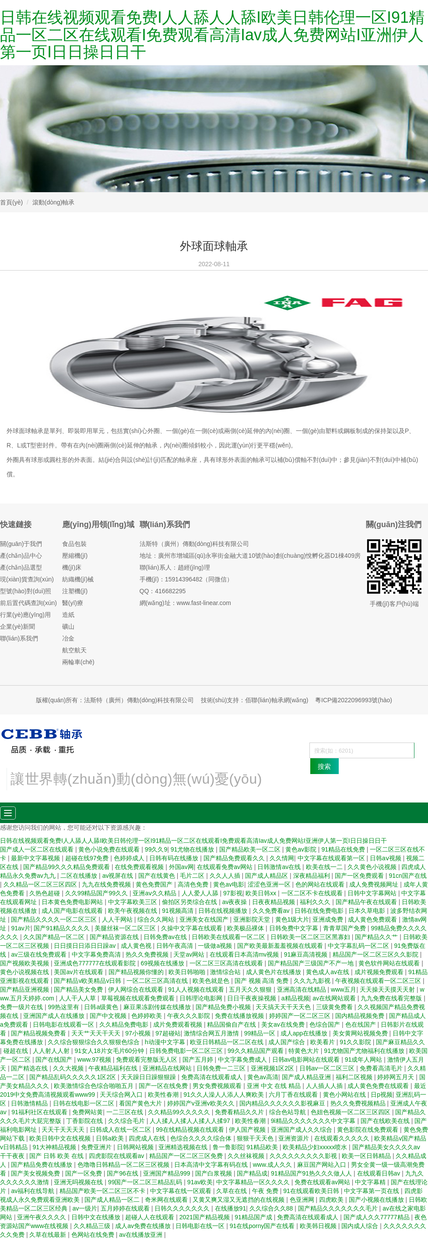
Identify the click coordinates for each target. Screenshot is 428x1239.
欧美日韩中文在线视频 (60, 1138)
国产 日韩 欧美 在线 (57, 1155)
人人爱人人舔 (201, 893)
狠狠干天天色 (256, 1138)
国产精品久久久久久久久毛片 (338, 1208)
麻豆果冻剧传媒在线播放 (158, 1006)
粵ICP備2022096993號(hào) (353, 700)
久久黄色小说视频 (372, 866)
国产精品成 (252, 1173)
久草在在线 (232, 1190)
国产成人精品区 (267, 875)
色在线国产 (361, 1024)
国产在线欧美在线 (386, 1120)
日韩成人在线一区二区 (121, 1129)
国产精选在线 (30, 1068)
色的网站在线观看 (320, 884)
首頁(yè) (11, 202)
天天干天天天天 (64, 1129)
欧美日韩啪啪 (187, 971)
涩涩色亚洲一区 (270, 884)
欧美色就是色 (212, 980)
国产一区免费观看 (360, 875)
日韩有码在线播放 (174, 858)
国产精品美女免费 (79, 989)
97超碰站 (168, 1033)
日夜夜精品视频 (274, 901)
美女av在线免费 (283, 1024)
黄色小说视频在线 (25, 971)
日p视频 (382, 1094)
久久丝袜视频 (247, 1155)
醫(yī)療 (72, 602)
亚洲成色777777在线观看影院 (95, 963)
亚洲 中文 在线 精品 (275, 1085)
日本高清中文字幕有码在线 (211, 1164)
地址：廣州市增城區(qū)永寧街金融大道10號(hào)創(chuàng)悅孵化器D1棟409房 (250, 555)
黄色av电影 (228, 884)
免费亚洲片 (97, 1147)
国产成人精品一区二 (112, 1199)
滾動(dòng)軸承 (53, 202)
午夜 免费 (266, 1190)
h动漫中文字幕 (166, 1041)
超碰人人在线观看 (150, 1217)
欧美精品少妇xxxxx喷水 (316, 1147)
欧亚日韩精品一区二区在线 (227, 1041)
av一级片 (84, 1208)
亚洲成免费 (328, 919)
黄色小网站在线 (345, 1094)
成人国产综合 (287, 1041)
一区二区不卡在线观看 (312, 893)
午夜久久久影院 (189, 1015)
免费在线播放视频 (240, 1015)
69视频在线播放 (163, 963)
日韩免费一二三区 (221, 1068)
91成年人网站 (364, 1059)
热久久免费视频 (148, 954)
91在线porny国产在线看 (263, 1225)
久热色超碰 (45, 893)
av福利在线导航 (33, 1190)
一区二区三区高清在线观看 (227, 963)
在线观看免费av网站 (225, 866)
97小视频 (138, 1033)
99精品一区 (260, 1033)
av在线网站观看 (335, 998)
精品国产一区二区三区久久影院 (376, 954)
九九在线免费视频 (107, 884)
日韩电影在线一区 (200, 1225)
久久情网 (282, 858)
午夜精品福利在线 (113, 1068)
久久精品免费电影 (124, 1024)
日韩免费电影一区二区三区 (187, 1050)
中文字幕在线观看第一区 (332, 858)
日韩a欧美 (111, 1138)
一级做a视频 (216, 945)
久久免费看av (272, 910)
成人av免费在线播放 (143, 1225)
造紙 (68, 614)
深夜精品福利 (312, 875)
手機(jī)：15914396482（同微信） (186, 579)
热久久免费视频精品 (358, 1103)
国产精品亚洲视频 (25, 989)
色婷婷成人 (130, 858)
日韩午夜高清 (175, 945)
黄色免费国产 (155, 884)
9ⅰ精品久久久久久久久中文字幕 (314, 1120)
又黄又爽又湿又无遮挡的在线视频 (239, 1199)
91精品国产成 (254, 1217)
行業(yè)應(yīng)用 (25, 614)
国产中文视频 (109, 1015)
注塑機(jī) (75, 591)
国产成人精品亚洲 (307, 1077)
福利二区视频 (355, 1077)
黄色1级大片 (292, 919)
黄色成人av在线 (328, 971)
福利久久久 (316, 901)
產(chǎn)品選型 (21, 567)
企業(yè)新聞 (17, 626)
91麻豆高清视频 (306, 954)
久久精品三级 (93, 1225)
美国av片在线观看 (79, 971)
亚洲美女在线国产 (204, 919)
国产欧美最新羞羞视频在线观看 (281, 945)
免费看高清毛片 (382, 1068)
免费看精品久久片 (240, 1112)
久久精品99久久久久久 (179, 1112)
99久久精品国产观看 (256, 1050)
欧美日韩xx (262, 893)
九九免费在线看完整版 (392, 998)
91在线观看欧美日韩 (311, 1190)
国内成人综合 (360, 1225)
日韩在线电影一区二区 (84, 1103)
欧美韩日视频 (319, 1225)
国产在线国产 (54, 1059)
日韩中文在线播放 (96, 1217)
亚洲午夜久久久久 (42, 1217)
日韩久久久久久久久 (182, 1208)
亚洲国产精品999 (167, 1173)
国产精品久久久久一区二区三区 (54, 919)
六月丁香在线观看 (294, 1094)
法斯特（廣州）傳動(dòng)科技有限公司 (194, 543)
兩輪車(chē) (78, 661)
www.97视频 (95, 1059)
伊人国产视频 (248, 1129)
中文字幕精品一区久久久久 (253, 1182)
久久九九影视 (313, 980)
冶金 (68, 638)
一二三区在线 (125, 1112)
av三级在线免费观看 (39, 954)
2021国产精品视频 (205, 1217)
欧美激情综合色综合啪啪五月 (94, 1085)
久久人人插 (226, 875)
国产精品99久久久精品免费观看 (67, 866)
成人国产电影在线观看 (73, 910)
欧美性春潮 (164, 1094)
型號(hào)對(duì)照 (25, 591)
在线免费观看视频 (140, 866)
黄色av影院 (301, 849)
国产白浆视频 (214, 1173)
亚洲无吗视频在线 (79, 1182)
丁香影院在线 (85, 1120)
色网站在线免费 (93, 1234)
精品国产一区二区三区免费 (187, 1155)
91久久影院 (356, 1041)
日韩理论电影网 (201, 998)
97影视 (232, 893)
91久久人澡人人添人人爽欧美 (224, 1094)
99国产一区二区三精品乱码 (146, 1182)
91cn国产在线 (407, 875)
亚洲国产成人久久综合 (302, 1129)
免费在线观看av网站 (323, 1182)
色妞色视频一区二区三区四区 (351, 1112)
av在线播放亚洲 (141, 1234)
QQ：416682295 (163, 591)
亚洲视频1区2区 (273, 1068)
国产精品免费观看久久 (235, 858)
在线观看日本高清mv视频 (245, 954)
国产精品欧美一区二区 (250, 849)
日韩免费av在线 (166, 936)
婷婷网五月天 (396, 1077)
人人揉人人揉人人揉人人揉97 (191, 1120)
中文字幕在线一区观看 (181, 1190)
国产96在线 (123, 1173)
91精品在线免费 (343, 849)
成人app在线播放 (305, 1033)
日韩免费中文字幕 (294, 928)
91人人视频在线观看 (196, 989)
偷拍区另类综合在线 (190, 901)
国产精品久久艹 (377, 936)
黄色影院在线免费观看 (368, 1129)
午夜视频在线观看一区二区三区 (379, 980)
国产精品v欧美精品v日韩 (88, 980)
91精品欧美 (262, 1147)
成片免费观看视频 (178, 1024)
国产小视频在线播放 (377, 1199)
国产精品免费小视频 (224, 1006)
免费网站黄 (87, 1112)
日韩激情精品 (30, 1103)
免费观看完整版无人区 (147, 1059)
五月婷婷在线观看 (126, 1208)
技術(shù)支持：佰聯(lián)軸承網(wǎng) (255, 700)
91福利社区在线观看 (40, 1112)
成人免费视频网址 (374, 884)
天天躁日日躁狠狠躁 (149, 1077)
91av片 (20, 928)
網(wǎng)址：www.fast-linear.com (186, 602)
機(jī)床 (71, 567)
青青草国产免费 (345, 928)
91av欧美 (200, 1182)
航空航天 (74, 650)
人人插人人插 (325, 1085)
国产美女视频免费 (36, 1173)
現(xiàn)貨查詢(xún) (27, 579)
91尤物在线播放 (193, 849)
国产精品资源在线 (115, 936)
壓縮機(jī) (75, 555)
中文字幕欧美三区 (133, 901)
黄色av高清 (262, 1077)
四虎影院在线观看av (117, 1155)
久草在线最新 (48, 1234)
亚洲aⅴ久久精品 (155, 893)
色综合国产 (325, 1024)
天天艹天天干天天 (96, 1033)
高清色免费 (194, 884)
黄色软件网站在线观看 (389, 963)
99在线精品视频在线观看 (190, 1129)
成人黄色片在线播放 (274, 971)
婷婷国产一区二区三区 (300, 1015)
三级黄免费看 (335, 1006)
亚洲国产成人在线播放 (54, 1015)
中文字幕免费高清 (97, 954)
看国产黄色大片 (141, 1103)
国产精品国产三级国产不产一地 (311, 963)
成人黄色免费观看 (373, 919)
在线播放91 (230, 1208)
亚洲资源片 (294, 1138)
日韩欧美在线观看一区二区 (229, 936)
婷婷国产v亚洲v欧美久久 (201, 1103)
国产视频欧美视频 (25, 963)
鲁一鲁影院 (228, 1147)
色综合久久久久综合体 (201, 1138)
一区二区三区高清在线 (157, 980)
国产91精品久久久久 (62, 928)
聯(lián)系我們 (19, 638)
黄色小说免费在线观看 (109, 849)
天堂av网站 (189, 954)
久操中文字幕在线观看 (192, 928)
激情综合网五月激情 (212, 1033)
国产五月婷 (198, 1059)
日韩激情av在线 (279, 866)
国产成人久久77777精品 (377, 1217)
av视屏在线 (118, 875)
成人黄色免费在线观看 (378, 1085)
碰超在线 (17, 1050)
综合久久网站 (156, 919)
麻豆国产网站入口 (322, 1164)
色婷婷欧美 (147, 1015)
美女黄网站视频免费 (361, 1033)
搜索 (324, 766)
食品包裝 (74, 543)
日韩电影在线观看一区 (64, 1024)
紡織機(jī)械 (78, 579)
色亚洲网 (303, 1199)
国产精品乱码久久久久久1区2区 (73, 1077)
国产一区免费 (84, 1173)
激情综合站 (226, 971)
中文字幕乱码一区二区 (359, 945)
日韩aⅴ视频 (386, 858)
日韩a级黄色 (102, 1006)
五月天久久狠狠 (251, 989)
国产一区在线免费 (164, 1085)
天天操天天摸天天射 (388, 989)
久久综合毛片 (127, 1120)
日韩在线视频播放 (223, 910)
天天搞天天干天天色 (284, 1006)
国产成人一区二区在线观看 (37, 849)
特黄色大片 (304, 1050)
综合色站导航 (288, 1112)
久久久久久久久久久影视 (304, 1155)
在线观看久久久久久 (342, 1138)
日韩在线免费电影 (320, 910)
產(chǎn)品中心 (21, 555)
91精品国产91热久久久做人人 (312, 1173)
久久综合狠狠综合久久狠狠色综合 (94, 1041)
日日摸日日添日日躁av (85, 945)
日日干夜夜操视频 (252, 998)
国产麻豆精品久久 (400, 1041)
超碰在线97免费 (87, 858)
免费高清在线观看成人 (212, 1077)
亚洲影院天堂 (252, 919)
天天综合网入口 (122, 1094)
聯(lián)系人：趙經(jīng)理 (175, 567)
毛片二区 (193, 875)
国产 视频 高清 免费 (263, 980)
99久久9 (156, 849)
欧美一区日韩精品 (367, 1155)
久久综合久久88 (272, 1208)
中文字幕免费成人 (243, 1059)
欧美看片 (323, 1041)
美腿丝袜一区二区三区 (126, 928)
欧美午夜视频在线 (133, 910)
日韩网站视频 (136, 1147)
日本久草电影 (367, 910)
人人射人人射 (52, 1050)
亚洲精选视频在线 (183, 1147)
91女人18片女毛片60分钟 (110, 1050)
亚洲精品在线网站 (168, 1068)
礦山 (68, 626)
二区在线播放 (79, 875)
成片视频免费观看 (379, 971)
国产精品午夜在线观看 (367, 901)
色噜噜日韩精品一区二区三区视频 (124, 1164)
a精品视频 (295, 998)
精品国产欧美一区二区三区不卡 (103, 1190)
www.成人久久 (273, 1164)
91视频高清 (178, 910)
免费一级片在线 (22, 1006)
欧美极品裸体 (246, 928)
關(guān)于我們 (21, 543)
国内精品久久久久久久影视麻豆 (283, 1103)
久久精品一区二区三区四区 (41, 884)
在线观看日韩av (379, 1173)
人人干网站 (118, 919)
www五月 (343, 989)
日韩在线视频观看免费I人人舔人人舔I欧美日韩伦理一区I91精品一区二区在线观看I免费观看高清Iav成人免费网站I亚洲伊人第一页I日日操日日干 (212, 34)
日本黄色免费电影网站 (73, 901)
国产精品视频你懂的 (137, 971)
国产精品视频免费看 (39, 1033)
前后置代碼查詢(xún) (28, 602)
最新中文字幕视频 (36, 858)
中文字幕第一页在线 (372, 1190)
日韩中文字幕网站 (372, 893)
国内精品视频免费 (360, 1015)
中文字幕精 (371, 1182)
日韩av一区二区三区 (328, 1068)
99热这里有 (64, 1006)
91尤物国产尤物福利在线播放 (365, 1050)
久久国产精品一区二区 (54, 936)
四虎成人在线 (148, 1138)
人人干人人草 (78, 998)
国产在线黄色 (157, 875)
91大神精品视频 (54, 1147)
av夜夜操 (235, 901)
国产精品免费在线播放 (42, 1164)
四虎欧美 (332, 1199)
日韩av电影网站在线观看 (307, 1059)
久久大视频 (69, 1068)
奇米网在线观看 (167, 1199)
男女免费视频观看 (218, 1085)
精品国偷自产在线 (232, 1024)
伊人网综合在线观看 (136, 989)
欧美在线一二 (325, 866)
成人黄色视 (137, 945)
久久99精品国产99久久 (97, 893)
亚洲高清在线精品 (302, 989)
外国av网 (181, 866)
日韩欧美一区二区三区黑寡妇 (311, 936)
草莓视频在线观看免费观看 (138, 998)
